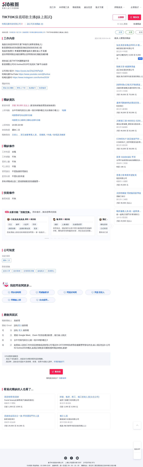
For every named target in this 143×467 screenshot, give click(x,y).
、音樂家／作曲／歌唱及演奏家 (51, 135)
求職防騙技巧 (59, 362)
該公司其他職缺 (35, 24)
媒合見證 (88, 7)
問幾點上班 (16, 300)
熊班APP (137, 449)
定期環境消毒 (29, 271)
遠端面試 (40, 271)
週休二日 (6, 260)
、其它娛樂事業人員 (28, 135)
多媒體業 (26, 32)
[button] (47, 238)
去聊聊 (121, 17)
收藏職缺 (137, 24)
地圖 (64, 110)
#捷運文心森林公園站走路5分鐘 (26, 120)
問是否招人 (100, 292)
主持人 (15, 135)
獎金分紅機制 (8, 88)
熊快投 (136, 17)
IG (65, 458)
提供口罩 (6, 271)
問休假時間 (16, 292)
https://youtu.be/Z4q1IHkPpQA (29, 71)
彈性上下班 (21, 88)
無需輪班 (42, 88)
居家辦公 (51, 271)
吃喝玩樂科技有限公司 (37, 32)
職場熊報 (77, 7)
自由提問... (44, 300)
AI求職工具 (64, 7)
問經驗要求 (44, 292)
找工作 (53, 7)
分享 (119, 32)
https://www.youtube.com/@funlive (34, 74)
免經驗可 (32, 88)
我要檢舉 (62, 378)
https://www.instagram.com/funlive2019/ (31, 77)
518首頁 (12, 32)
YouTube (77, 458)
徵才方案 (99, 7)
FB (71, 458)
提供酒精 (16, 271)
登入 (20, 325)
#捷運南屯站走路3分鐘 (22, 115)
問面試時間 (72, 292)
